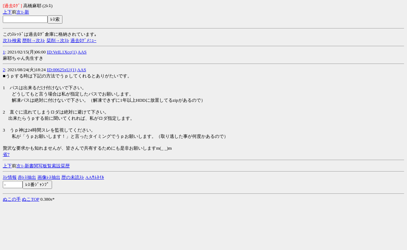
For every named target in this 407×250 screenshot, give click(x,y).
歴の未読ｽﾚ (72, 177)
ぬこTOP (30, 199)
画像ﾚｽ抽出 (48, 177)
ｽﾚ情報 (10, 177)
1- (23, 12)
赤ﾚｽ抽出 (27, 177)
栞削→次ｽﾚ (57, 40)
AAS (82, 52)
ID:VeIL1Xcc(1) (62, 52)
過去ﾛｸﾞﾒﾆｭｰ (83, 40)
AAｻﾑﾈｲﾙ (94, 177)
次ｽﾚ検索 (12, 40)
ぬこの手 (12, 199)
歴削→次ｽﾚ (33, 40)
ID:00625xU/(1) (61, 69)
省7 (6, 154)
